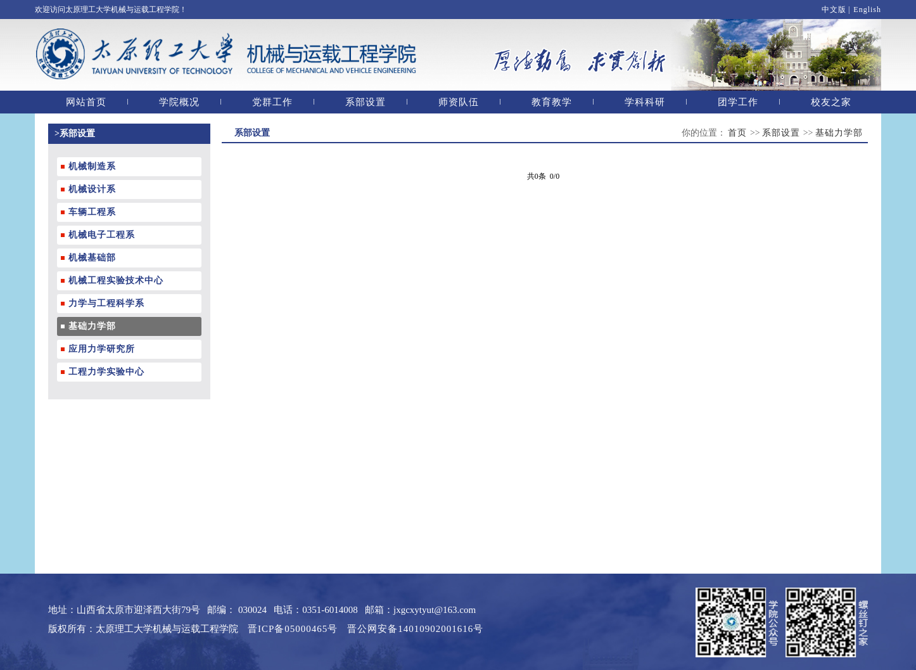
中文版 (834, 9)
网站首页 (86, 102)
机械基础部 (92, 257)
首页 (739, 133)
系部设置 (365, 102)
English (867, 9)
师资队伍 (458, 102)
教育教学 (551, 102)
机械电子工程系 (101, 235)
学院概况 (179, 102)
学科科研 (645, 102)
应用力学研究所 (101, 349)
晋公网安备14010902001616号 (415, 629)
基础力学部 (92, 326)
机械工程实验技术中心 (115, 280)
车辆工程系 (92, 212)
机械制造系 (92, 166)
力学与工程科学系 (106, 303)
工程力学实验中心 (106, 372)
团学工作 (738, 102)
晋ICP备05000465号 (293, 629)
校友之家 (831, 102)
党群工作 (272, 102)
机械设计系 (92, 189)
